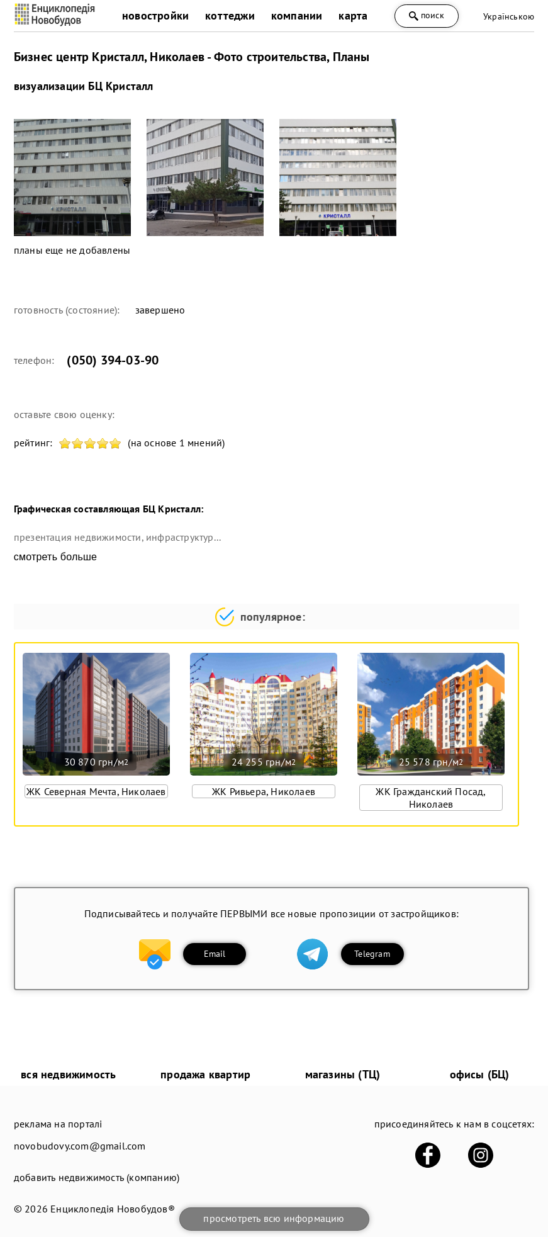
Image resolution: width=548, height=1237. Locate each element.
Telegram (372, 953)
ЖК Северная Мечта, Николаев (95, 791)
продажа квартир (205, 1074)
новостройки (155, 15)
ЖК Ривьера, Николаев (263, 791)
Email (215, 953)
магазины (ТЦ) (343, 1074)
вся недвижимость (68, 1074)
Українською (508, 16)
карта (352, 15)
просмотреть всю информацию (273, 1218)
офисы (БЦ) (480, 1074)
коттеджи (230, 15)
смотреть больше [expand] (55, 556)
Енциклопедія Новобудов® (112, 1208)
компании (297, 15)
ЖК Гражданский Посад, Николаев (431, 797)
